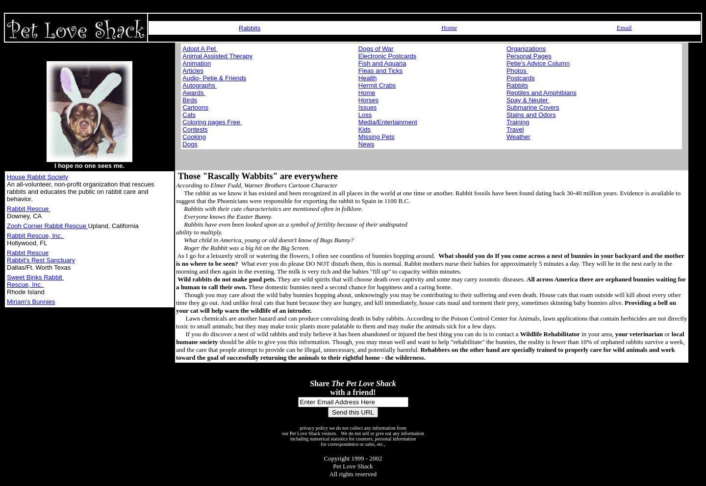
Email (624, 27)
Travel (515, 129)
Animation (196, 63)
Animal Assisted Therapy (217, 56)
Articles (192, 70)
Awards (193, 92)
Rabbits (249, 28)
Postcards (520, 78)
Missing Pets (376, 136)
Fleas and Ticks (380, 70)
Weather (518, 136)
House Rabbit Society (37, 177)
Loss (365, 114)
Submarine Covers (532, 107)
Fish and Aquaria (382, 63)
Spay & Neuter (528, 100)
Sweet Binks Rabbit (35, 277)
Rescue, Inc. (25, 284)
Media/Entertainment (387, 122)
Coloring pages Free (212, 122)
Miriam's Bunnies (31, 301)
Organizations (526, 48)
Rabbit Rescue (28, 208)
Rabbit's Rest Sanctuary (41, 260)
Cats (189, 114)
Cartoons (195, 107)
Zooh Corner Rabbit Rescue (47, 226)
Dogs (189, 144)
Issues (367, 107)
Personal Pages (529, 56)
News (366, 144)
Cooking (194, 136)
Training (517, 122)
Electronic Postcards (387, 56)
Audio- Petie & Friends (214, 78)
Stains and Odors (530, 114)
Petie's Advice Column (538, 63)
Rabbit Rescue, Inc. (35, 235)
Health (367, 78)
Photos (517, 70)
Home (449, 27)
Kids (364, 129)
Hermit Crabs (377, 85)
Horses (368, 100)
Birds (189, 100)
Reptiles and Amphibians (541, 92)
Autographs (199, 85)
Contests (194, 129)
